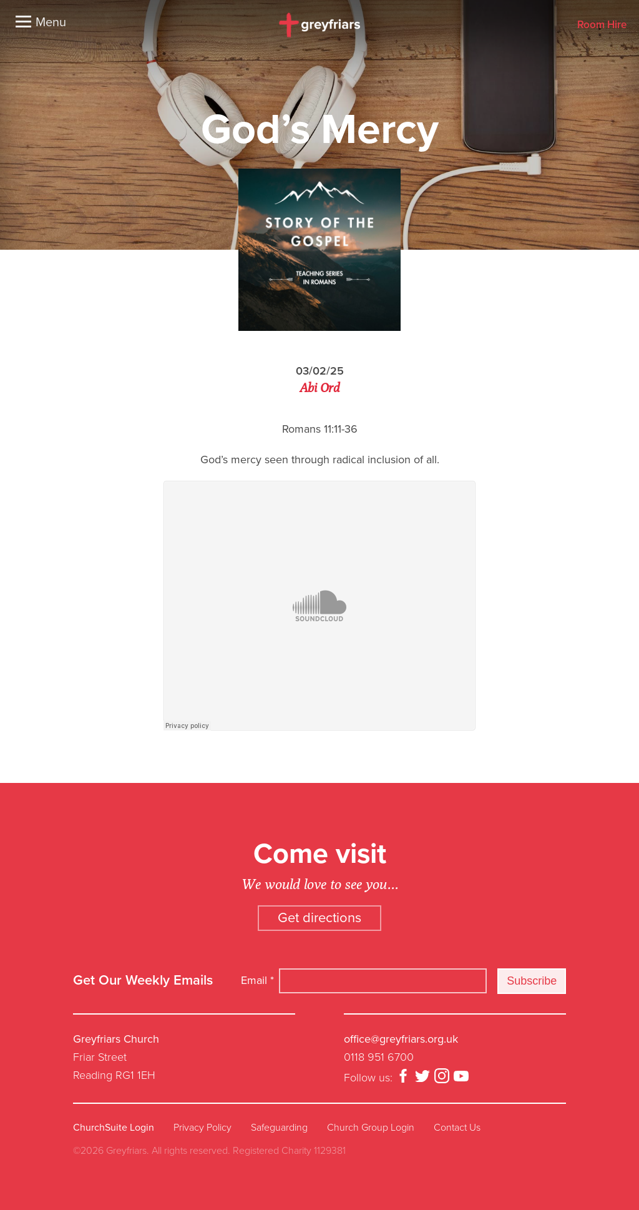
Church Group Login (370, 1127)
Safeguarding (279, 1127)
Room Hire (602, 25)
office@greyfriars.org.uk (401, 1039)
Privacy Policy (202, 1127)
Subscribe (532, 981)
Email (257, 980)
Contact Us (457, 1127)
